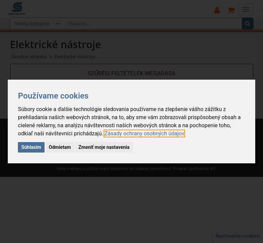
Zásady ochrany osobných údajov (144, 133)
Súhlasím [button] (31, 147)
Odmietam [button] (60, 147)
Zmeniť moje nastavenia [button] (103, 147)
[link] (144, 133)
